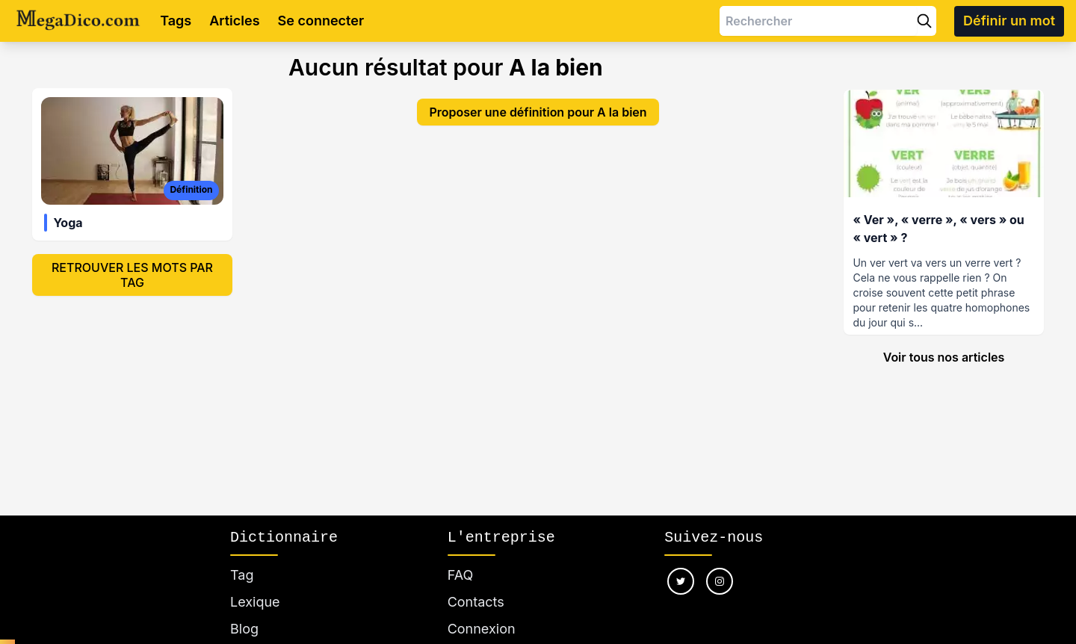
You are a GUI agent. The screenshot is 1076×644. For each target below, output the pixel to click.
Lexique (255, 602)
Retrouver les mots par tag (132, 275)
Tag (241, 575)
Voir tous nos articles (944, 357)
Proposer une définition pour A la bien (537, 112)
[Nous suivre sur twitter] (680, 581)
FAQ (461, 575)
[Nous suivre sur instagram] (719, 581)
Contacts (476, 602)
